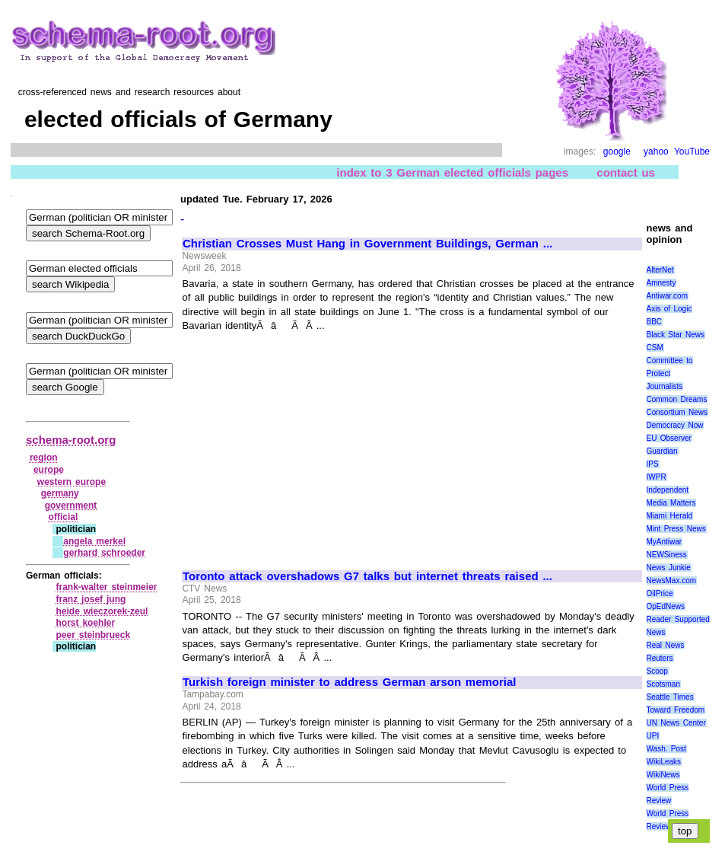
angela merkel (94, 541)
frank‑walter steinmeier (106, 587)
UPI (653, 736)
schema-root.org (71, 439)
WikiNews (663, 774)
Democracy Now (675, 425)
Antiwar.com (667, 296)
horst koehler (85, 622)
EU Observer (669, 438)
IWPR (656, 477)
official (63, 517)
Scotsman (663, 684)
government (71, 505)
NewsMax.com (672, 580)
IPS (653, 464)
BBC (655, 321)
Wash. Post (666, 749)
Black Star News (676, 334)
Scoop (657, 671)
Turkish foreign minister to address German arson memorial (350, 682)
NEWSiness (667, 554)
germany (60, 493)
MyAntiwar (664, 541)
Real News (666, 645)
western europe (71, 482)
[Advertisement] (310, 443)
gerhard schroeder (104, 552)
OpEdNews (666, 606)
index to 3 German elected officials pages (452, 172)
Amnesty (661, 283)
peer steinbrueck (93, 635)
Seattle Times (670, 697)
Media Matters (671, 503)
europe (48, 469)
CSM (655, 347)
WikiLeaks (664, 762)
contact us (625, 172)
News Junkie (669, 567)
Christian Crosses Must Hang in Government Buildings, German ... (367, 244)
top (685, 831)
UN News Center (676, 723)
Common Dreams (677, 399)
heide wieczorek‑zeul (102, 611)
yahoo (656, 151)
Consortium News (677, 412)
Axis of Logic (669, 309)
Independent (668, 490)
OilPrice (660, 593)
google (617, 151)
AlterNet (660, 270)
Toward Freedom (676, 710)
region (44, 457)
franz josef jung (91, 599)
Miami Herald (670, 516)
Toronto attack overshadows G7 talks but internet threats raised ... (367, 576)
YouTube (692, 151)
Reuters (660, 658)
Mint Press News (676, 529)
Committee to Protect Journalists (670, 373)
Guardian (662, 451)
